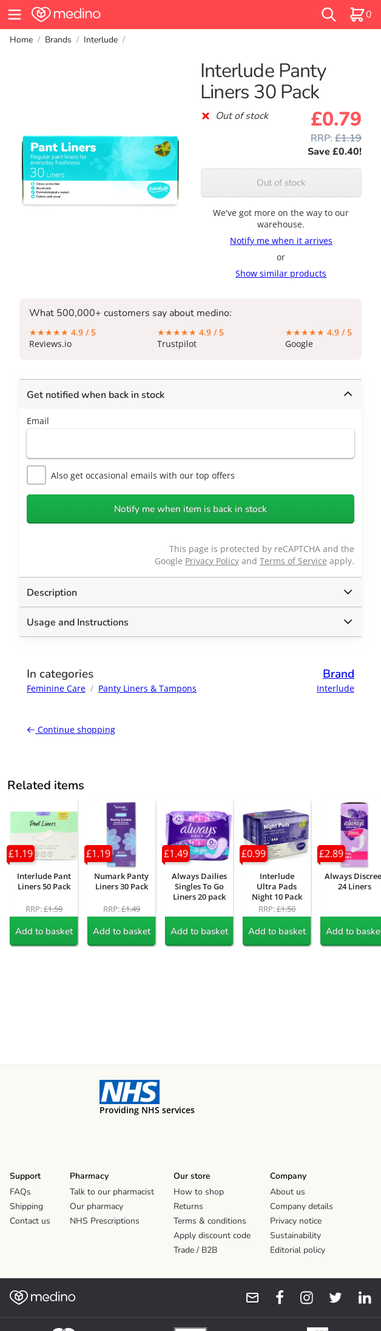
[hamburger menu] (14, 14)
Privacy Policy (212, 561)
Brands (58, 39)
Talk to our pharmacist (112, 1192)
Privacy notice (296, 1221)
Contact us (30, 1221)
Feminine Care (56, 688)
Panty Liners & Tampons (147, 688)
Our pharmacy (96, 1206)
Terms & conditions (210, 1221)
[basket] (360, 14)
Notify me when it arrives (281, 240)
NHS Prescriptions (105, 1221)
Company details (301, 1206)
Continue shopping (71, 729)
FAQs (20, 1192)
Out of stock (281, 183)
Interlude (101, 39)
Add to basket (44, 931)
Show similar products (280, 273)
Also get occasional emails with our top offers (131, 475)
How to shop (199, 1192)
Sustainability (295, 1235)
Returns (188, 1206)
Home (21, 39)
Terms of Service (293, 561)
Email (38, 420)
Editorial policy (297, 1250)
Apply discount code (212, 1235)
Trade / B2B (195, 1250)
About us (287, 1192)
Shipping (26, 1206)
